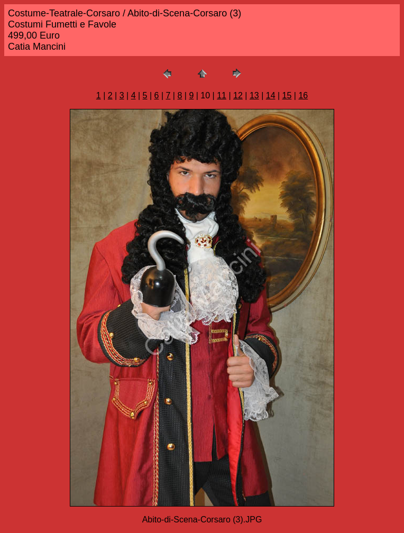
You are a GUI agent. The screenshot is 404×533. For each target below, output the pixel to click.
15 (287, 95)
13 (254, 95)
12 (238, 95)
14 (271, 95)
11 (221, 95)
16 (303, 95)
